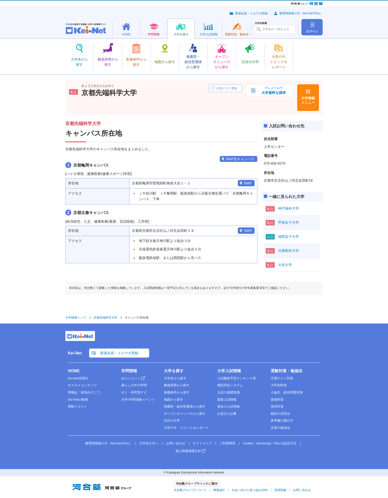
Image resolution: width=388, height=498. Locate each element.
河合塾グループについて (190, 490)
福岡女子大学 (288, 236)
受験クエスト (77, 406)
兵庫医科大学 (288, 251)
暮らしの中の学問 (134, 385)
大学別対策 (279, 385)
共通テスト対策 (282, 378)
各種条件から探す (177, 392)
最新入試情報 (227, 399)
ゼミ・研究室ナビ (134, 392)
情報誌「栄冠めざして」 (85, 392)
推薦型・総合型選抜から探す (185, 406)
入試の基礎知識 (228, 392)
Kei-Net (75, 353)
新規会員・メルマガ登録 (251, 13)
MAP (248, 183)
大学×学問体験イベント (138, 399)
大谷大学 (285, 265)
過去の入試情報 (228, 406)
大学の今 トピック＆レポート (186, 428)
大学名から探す (175, 378)
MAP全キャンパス (240, 159)
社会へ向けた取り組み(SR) (250, 490)
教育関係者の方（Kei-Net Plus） (301, 13)
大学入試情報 (229, 371)
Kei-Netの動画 (78, 399)
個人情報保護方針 (188, 451)
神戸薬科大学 (288, 208)
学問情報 (129, 371)
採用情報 (280, 490)
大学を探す (174, 371)
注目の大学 (172, 420)
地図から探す (173, 399)
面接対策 (277, 399)
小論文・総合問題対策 (287, 392)
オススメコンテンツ (82, 385)
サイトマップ (202, 443)
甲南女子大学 (288, 222)
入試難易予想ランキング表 (236, 378)
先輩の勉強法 (280, 428)
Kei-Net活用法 (78, 378)
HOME (74, 371)
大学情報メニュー (308, 100)
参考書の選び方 (282, 420)
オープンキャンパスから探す (185, 413)
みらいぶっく (131, 378)
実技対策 (277, 406)
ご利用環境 (227, 443)
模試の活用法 (280, 413)
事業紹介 (219, 490)
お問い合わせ (175, 443)
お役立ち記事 (227, 413)
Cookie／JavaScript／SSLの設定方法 (269, 443)
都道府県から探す (177, 385)
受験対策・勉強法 (286, 371)
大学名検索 (261, 23)
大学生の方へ (149, 443)
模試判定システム (230, 385)
